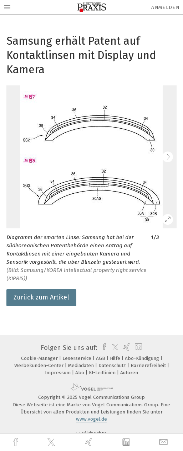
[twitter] (52, 442)
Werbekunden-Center (39, 365)
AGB (101, 358)
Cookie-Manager (40, 358)
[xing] (90, 442)
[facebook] (16, 442)
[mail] (164, 442)
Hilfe (116, 358)
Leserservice (77, 358)
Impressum (58, 373)
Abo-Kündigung (143, 358)
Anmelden (165, 7)
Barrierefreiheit (149, 365)
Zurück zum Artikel (41, 297)
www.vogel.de (91, 419)
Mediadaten (81, 365)
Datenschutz (112, 365)
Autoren (129, 373)
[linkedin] (127, 442)
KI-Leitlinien (103, 373)
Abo (80, 373)
